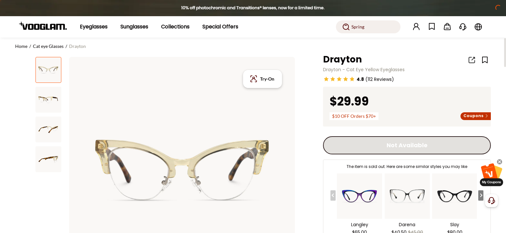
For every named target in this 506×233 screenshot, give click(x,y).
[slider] (339, 79)
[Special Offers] (220, 27)
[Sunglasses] (134, 27)
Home (21, 46)
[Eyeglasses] (93, 27)
